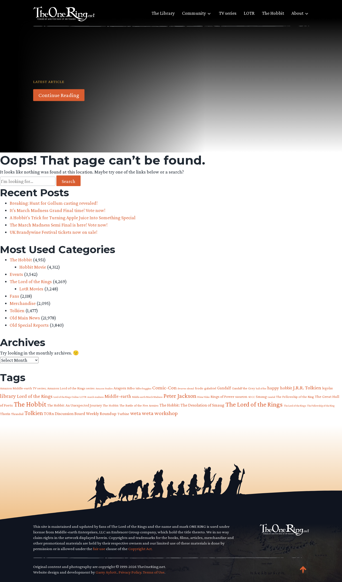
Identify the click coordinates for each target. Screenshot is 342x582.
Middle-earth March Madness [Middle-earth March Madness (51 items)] (147, 396)
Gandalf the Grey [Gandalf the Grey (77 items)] (243, 388)
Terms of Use (154, 572)
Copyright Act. (140, 548)
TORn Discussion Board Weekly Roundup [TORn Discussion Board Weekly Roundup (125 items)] (80, 413)
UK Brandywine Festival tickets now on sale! (53, 232)
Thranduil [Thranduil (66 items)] (17, 414)
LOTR (249, 13)
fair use (99, 548)
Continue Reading (58, 95)
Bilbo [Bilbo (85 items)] (131, 388)
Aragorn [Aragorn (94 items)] (120, 388)
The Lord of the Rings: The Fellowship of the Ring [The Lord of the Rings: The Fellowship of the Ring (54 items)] (309, 405)
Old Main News (25, 317)
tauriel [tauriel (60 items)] (271, 397)
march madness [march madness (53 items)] (95, 396)
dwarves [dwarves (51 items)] (182, 388)
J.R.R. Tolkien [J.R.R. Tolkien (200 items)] (307, 388)
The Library (163, 13)
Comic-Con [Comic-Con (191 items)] (164, 388)
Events (16, 274)
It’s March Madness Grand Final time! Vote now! (57, 210)
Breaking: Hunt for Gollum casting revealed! (54, 203)
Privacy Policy (130, 572)
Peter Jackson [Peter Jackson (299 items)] (179, 395)
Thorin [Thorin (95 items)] (5, 414)
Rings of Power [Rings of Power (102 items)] (222, 396)
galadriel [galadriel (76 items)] (210, 388)
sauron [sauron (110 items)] (241, 396)
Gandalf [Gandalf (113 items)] (224, 387)
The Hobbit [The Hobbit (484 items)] (30, 404)
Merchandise (23, 303)
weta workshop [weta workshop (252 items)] (160, 413)
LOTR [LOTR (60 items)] (83, 397)
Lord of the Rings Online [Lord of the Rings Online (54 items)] (66, 396)
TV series (227, 13)
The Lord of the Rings (31, 281)
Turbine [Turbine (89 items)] (123, 414)
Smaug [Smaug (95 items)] (261, 396)
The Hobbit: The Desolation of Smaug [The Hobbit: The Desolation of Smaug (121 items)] (192, 405)
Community (194, 13)
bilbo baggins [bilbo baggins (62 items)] (143, 388)
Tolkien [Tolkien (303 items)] (33, 412)
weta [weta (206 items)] (135, 413)
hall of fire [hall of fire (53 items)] (261, 388)
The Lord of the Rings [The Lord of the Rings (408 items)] (254, 404)
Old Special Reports (29, 325)
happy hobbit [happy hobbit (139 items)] (279, 387)
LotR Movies (31, 288)
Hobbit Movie (32, 267)
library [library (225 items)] (8, 396)
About (297, 13)
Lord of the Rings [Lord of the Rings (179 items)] (35, 396)
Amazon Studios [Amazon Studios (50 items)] (104, 388)
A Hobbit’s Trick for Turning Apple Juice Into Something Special (73, 217)
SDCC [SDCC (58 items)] (251, 397)
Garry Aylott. (106, 572)
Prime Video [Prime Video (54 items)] (203, 396)
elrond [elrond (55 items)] (190, 388)
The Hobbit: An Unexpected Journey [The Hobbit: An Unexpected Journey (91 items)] (74, 405)
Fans (14, 296)
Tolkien (17, 310)
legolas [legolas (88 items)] (327, 388)
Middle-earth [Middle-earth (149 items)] (118, 396)
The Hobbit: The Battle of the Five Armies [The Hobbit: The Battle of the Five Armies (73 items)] (131, 405)
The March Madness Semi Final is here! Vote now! (58, 224)
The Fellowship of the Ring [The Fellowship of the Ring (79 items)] (295, 397)
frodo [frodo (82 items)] (199, 388)
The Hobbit (273, 13)
